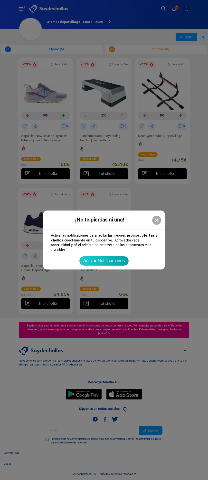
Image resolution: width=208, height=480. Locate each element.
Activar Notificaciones (104, 260)
